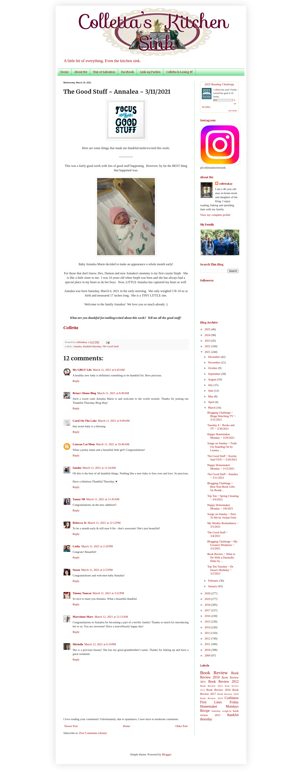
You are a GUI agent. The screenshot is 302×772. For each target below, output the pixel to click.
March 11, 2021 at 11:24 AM (99, 467)
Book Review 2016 (218, 689)
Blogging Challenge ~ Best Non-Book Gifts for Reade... (221, 487)
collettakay (82, 342)
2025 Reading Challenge (219, 84)
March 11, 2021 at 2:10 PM (97, 546)
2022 (208, 346)
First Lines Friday (219, 702)
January (213, 586)
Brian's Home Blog (84, 393)
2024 (208, 335)
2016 (208, 615)
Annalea (77, 346)
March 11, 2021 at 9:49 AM (114, 420)
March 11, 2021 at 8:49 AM (113, 393)
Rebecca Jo (79, 522)
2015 (208, 621)
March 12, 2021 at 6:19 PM (100, 644)
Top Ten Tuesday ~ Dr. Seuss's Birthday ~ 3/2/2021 (220, 570)
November (214, 362)
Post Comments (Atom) (93, 733)
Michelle (78, 644)
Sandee (77, 467)
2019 (208, 599)
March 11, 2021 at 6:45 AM (109, 369)
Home (64, 72)
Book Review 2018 (228, 694)
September (214, 373)
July (211, 385)
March (212, 407)
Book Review (214, 672)
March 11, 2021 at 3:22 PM (108, 593)
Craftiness (232, 698)
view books (232, 111)
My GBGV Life (82, 369)
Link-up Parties (150, 72)
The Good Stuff (110, 346)
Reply (76, 381)
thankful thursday (92, 346)
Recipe (205, 711)
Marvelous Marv (83, 616)
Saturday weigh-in (221, 710)
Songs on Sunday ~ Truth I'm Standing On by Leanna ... (222, 447)
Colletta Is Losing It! (179, 72)
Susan (76, 569)
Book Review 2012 (223, 681)
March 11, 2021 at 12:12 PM (104, 522)
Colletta (217, 89)
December (214, 356)
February (213, 580)
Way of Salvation (104, 72)
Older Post (181, 726)
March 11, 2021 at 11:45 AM (102, 499)
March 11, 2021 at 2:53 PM (96, 569)
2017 (208, 610)
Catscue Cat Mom (84, 444)
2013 (208, 632)
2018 (208, 604)
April (211, 402)
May (211, 396)
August (212, 379)
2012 (208, 638)
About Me (80, 72)
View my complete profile (215, 214)
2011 (208, 644)
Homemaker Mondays (219, 706)
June (211, 390)
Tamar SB (79, 499)
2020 (208, 593)
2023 (208, 340)
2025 (208, 329)
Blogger (166, 754)
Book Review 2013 (211, 685)
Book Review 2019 (211, 698)
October (213, 368)
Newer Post (71, 726)
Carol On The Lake (85, 420)
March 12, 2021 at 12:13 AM (111, 616)
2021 (208, 351)
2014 (208, 627)
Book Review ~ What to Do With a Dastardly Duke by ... (221, 557)
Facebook (127, 72)
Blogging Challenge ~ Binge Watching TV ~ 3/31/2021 (221, 416)
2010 (208, 649)
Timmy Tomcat (82, 593)
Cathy (76, 546)
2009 (208, 655)
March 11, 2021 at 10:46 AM (112, 444)
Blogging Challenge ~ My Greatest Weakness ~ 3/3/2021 (222, 545)
